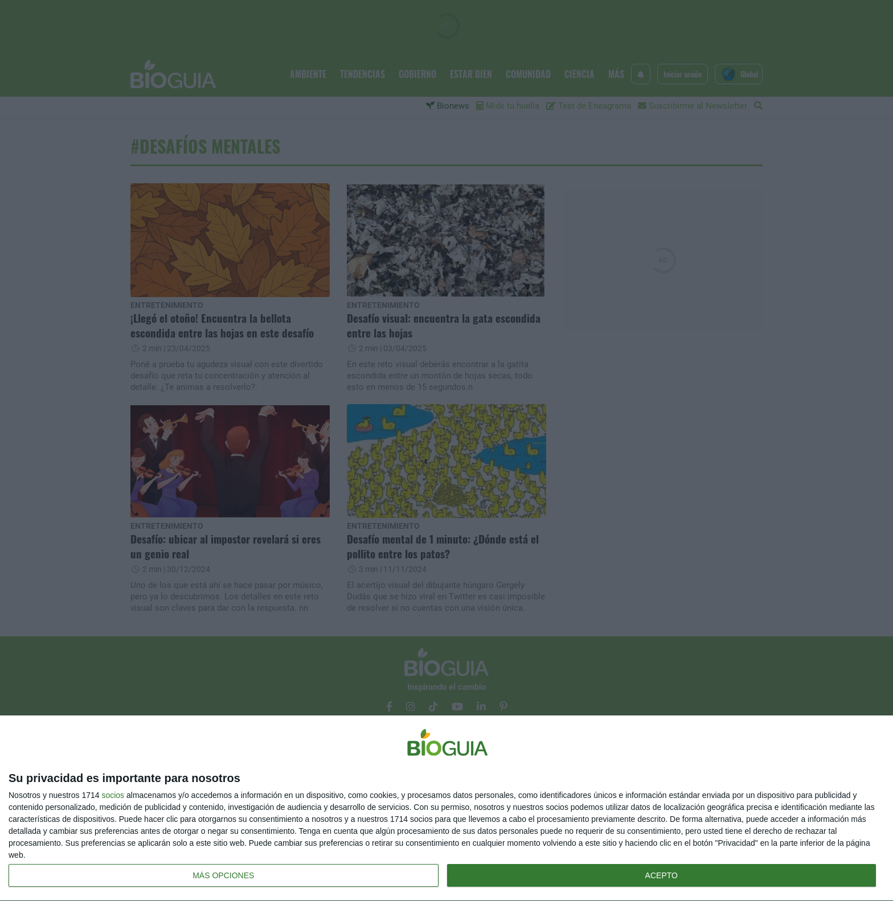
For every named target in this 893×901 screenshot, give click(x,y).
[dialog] (446, 808)
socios (112, 795)
